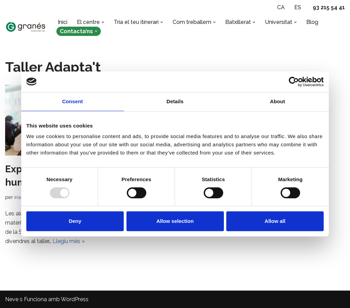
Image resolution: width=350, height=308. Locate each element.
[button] (103, 22)
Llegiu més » (69, 241)
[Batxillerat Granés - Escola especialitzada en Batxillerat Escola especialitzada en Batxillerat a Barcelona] (25, 27)
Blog (312, 22)
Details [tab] (175, 101)
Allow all (275, 221)
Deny (75, 221)
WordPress (75, 299)
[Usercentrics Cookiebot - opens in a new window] (294, 82)
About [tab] (277, 101)
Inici (62, 22)
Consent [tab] (72, 101)
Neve (11, 299)
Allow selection (174, 221)
